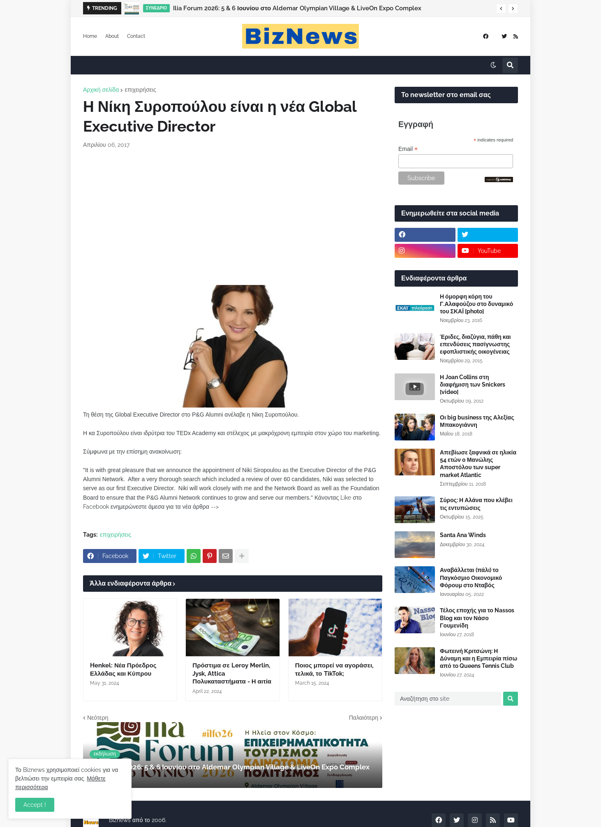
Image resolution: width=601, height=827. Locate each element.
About (112, 36)
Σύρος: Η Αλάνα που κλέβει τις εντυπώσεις (476, 504)
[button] (501, 9)
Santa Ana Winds (463, 535)
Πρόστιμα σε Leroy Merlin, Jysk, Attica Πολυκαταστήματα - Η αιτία (231, 673)
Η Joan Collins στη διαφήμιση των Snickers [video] (472, 384)
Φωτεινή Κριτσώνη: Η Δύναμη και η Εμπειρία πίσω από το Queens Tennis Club (478, 658)
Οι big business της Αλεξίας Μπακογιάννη (477, 421)
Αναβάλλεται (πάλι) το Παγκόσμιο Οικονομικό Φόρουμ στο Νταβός (471, 577)
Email (408, 149)
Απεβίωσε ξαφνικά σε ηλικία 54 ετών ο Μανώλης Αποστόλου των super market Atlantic (478, 463)
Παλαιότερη (363, 717)
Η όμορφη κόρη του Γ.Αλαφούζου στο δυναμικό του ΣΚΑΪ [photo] (476, 304)
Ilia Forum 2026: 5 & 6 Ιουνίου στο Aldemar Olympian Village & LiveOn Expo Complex (297, 8)
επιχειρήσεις (140, 90)
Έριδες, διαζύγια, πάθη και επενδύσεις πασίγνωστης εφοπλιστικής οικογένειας (475, 344)
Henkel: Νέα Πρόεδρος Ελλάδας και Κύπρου (123, 669)
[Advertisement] (232, 217)
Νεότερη (97, 717)
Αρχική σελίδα (101, 90)
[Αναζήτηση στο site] (448, 699)
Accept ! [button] (34, 805)
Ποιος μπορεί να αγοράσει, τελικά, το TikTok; (334, 669)
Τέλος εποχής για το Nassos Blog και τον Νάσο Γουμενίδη (477, 617)
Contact (136, 36)
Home (90, 36)
